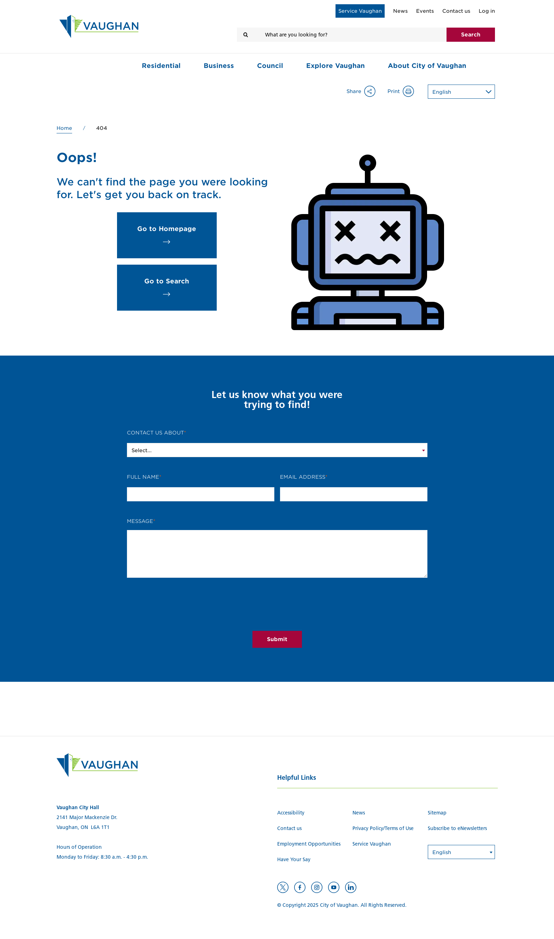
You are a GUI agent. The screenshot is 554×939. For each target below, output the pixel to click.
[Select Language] (467, 91)
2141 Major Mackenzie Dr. (87, 817)
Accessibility (290, 813)
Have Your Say (293, 860)
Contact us (456, 11)
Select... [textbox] (142, 450)
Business (219, 65)
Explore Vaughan (335, 65)
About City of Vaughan (427, 65)
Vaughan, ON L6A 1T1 (83, 827)
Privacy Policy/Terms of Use (383, 828)
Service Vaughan (360, 11)
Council (270, 65)
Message (140, 521)
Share (364, 91)
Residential (161, 65)
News (400, 11)
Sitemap (437, 813)
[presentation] (277, 611)
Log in (487, 11)
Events (425, 11)
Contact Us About (155, 433)
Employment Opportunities (308, 844)
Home (64, 128)
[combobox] (277, 450)
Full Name (143, 477)
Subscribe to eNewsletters (457, 828)
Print (404, 91)
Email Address (302, 477)
